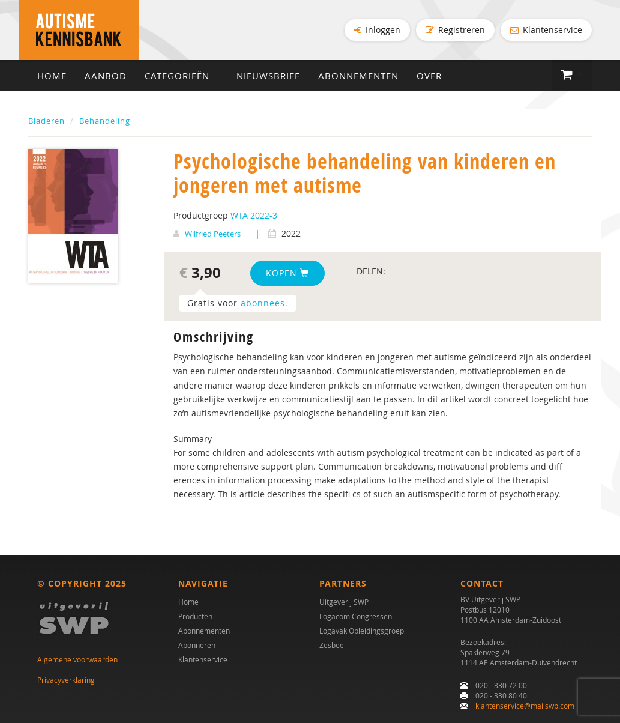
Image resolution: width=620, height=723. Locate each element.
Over (429, 76)
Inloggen (377, 29)
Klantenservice (546, 29)
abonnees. (264, 303)
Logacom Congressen (355, 616)
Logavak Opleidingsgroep (361, 630)
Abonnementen (358, 76)
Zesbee (331, 645)
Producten (195, 616)
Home (52, 76)
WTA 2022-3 (253, 215)
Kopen (287, 273)
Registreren (455, 29)
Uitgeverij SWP (344, 602)
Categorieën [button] (181, 76)
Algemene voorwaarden (77, 659)
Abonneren (196, 645)
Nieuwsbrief (268, 76)
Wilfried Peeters (213, 233)
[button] (572, 75)
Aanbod (106, 76)
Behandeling (104, 120)
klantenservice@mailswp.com (524, 705)
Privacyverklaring (66, 680)
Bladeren (46, 120)
